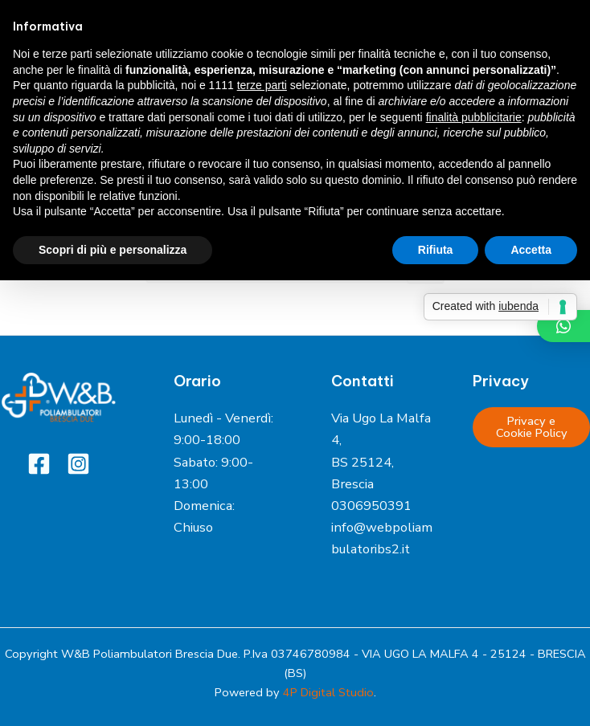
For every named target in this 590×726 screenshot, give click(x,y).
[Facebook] (39, 464)
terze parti (262, 85)
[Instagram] (78, 464)
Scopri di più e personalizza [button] (112, 249)
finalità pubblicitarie (474, 117)
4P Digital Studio (328, 692)
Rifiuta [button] (435, 249)
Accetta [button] (530, 249)
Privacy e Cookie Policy (531, 427)
